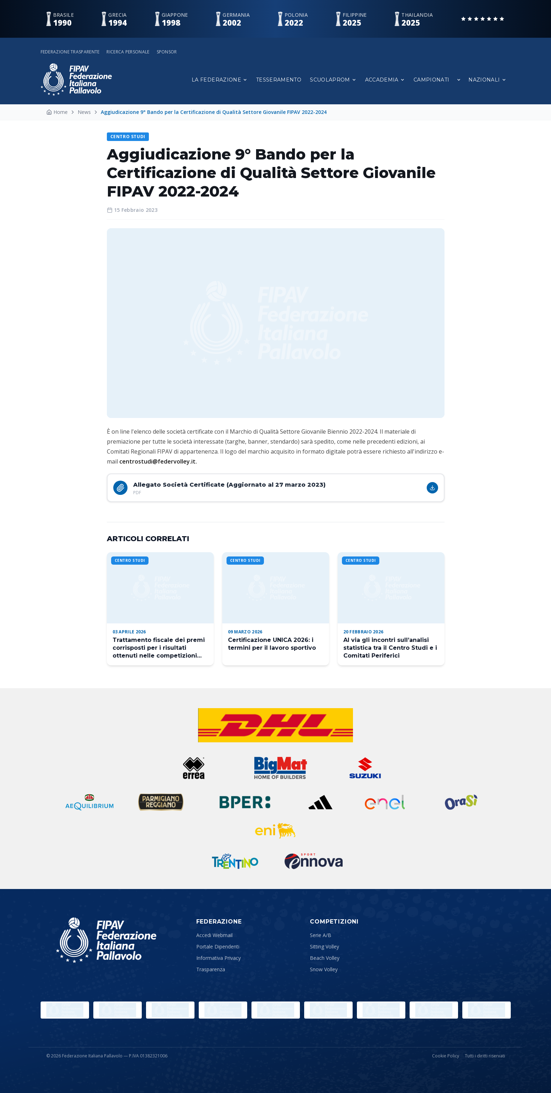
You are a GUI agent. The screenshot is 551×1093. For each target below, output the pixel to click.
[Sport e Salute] (170, 1010)
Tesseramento (278, 80)
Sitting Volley (324, 946)
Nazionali (487, 80)
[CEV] (381, 1010)
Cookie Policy (445, 1056)
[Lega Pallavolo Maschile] (486, 1010)
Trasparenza (210, 969)
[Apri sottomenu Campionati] (458, 79)
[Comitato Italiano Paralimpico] (275, 1010)
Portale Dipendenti (217, 946)
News (84, 112)
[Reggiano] (160, 802)
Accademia (385, 80)
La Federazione (220, 80)
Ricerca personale (127, 52)
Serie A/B (320, 935)
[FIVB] (328, 1010)
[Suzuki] (362, 768)
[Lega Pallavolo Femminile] (434, 1010)
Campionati (431, 80)
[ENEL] (385, 802)
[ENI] (275, 830)
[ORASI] (462, 802)
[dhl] (275, 725)
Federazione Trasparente (70, 52)
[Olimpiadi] (65, 1010)
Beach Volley (324, 958)
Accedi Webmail (214, 935)
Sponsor (167, 52)
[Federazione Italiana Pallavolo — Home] (76, 79)
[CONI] (223, 1010)
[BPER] (245, 802)
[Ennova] (314, 861)
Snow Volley (324, 969)
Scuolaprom (333, 80)
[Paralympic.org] (117, 1010)
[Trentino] (235, 861)
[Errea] (194, 768)
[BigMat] (280, 768)
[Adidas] (320, 802)
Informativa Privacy (218, 958)
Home (57, 112)
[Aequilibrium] (89, 802)
